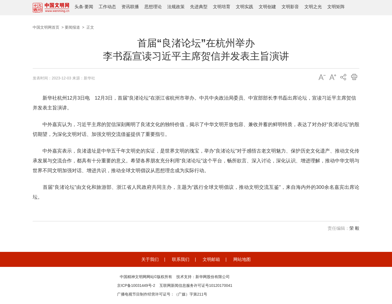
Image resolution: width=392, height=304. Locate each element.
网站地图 (242, 259)
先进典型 (198, 6)
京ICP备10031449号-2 (136, 285)
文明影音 (290, 6)
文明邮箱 (211, 259)
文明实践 (244, 6)
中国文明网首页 (46, 27)
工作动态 (107, 6)
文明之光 (313, 6)
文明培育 (221, 6)
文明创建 (267, 6)
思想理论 (153, 6)
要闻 (88, 6)
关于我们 (150, 259)
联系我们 (180, 259)
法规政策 (176, 6)
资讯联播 (130, 6)
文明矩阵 (336, 6)
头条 (79, 6)
